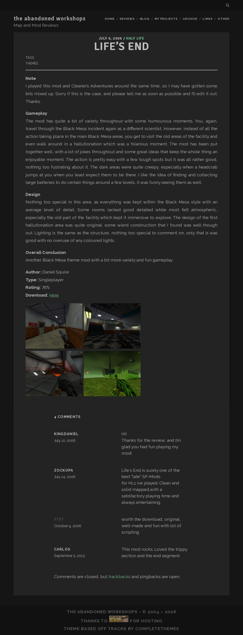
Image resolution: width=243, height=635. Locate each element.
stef (59, 519)
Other (223, 18)
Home (110, 18)
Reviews (127, 18)
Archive (190, 18)
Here (54, 295)
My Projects (166, 18)
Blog (144, 18)
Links (207, 18)
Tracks (117, 628)
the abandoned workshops (50, 18)
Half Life (135, 38)
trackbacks (119, 576)
